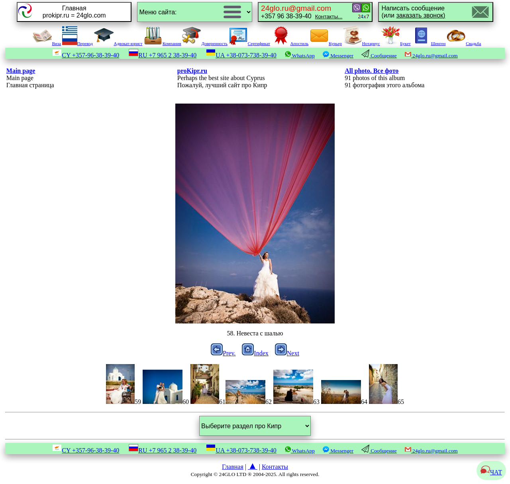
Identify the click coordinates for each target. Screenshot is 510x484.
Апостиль (290, 43)
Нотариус (361, 43)
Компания (162, 43)
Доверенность (205, 43)
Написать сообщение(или (413, 12)
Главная (232, 466)
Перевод (77, 43)
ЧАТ (491, 472)
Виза (47, 43)
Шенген (428, 43)
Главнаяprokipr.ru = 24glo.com (74, 12)
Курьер (326, 43)
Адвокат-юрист (118, 43)
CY (85, 55)
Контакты (275, 466)
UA (241, 55)
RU (162, 55)
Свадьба (464, 43)
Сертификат (249, 43)
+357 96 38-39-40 (301, 12)
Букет (395, 43)
